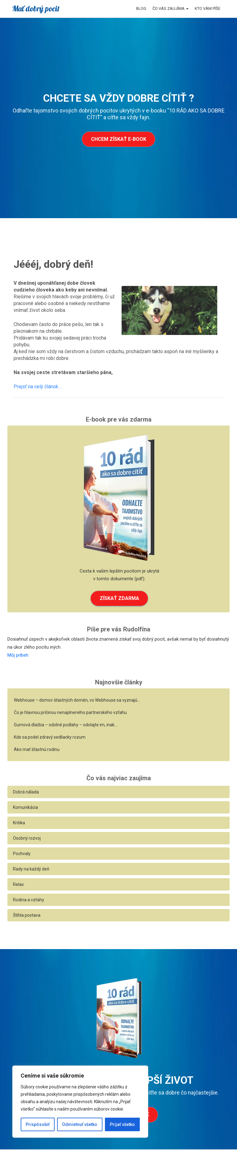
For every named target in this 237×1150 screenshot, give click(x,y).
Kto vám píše (207, 8)
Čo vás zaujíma (170, 8)
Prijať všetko (122, 1124)
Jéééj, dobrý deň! (53, 264)
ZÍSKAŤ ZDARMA (119, 599)
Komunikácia (25, 807)
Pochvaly (22, 854)
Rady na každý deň (31, 869)
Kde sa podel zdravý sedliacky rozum (49, 737)
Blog (141, 8)
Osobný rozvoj (27, 838)
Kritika (19, 823)
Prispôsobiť (38, 1124)
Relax (18, 885)
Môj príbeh (17, 655)
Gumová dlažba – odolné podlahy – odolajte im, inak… (65, 725)
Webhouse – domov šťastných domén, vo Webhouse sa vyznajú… (77, 700)
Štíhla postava (26, 915)
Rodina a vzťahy (28, 900)
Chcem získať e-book (118, 139)
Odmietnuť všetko (79, 1124)
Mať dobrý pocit (36, 8)
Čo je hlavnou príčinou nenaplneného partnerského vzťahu (70, 713)
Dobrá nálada (26, 792)
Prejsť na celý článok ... (38, 386)
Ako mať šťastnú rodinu (37, 750)
